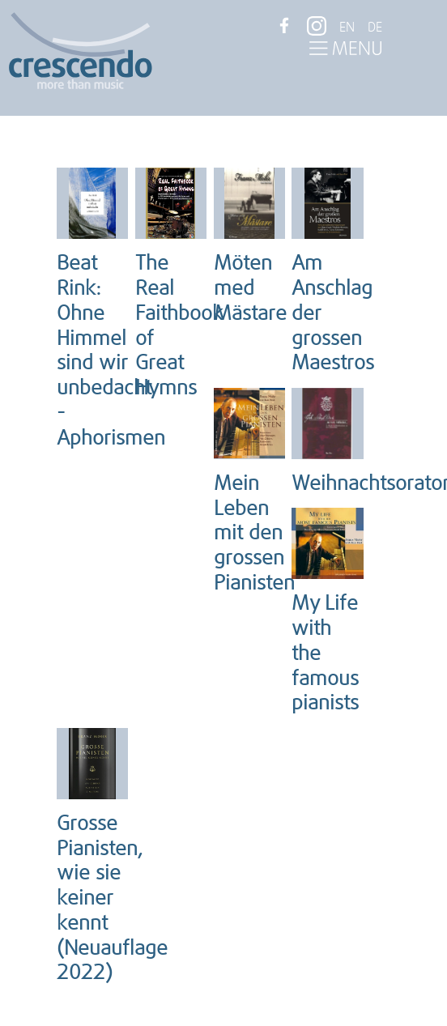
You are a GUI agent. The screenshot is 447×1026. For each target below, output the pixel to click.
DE (375, 27)
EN (347, 27)
